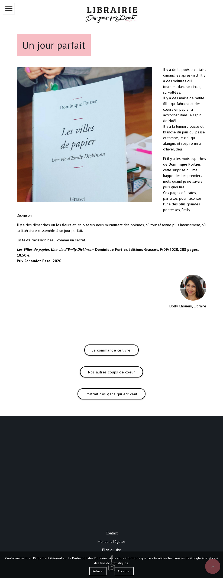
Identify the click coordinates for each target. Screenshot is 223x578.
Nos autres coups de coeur (111, 372)
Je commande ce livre (111, 350)
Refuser (98, 571)
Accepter (124, 571)
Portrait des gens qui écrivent (111, 394)
